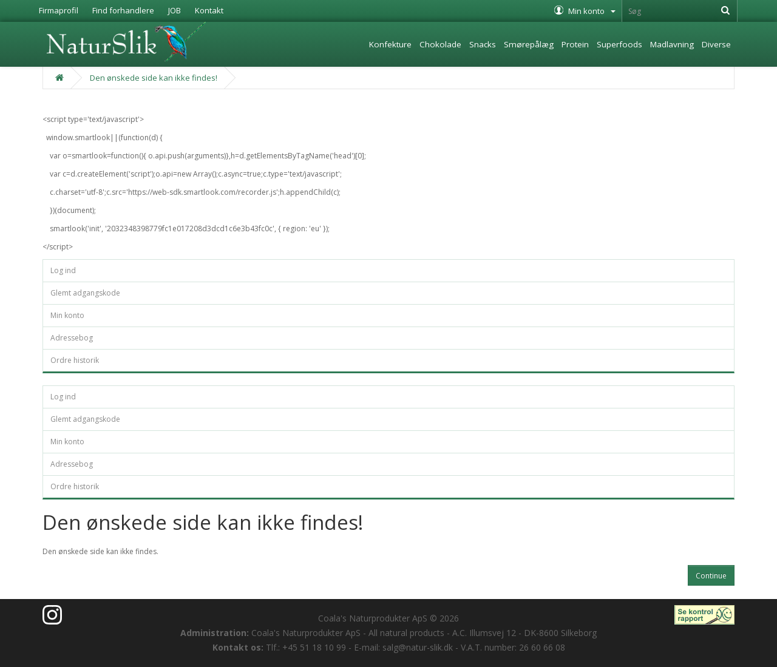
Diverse (716, 44)
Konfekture (390, 44)
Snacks (482, 44)
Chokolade (440, 44)
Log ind (63, 270)
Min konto (67, 315)
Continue (711, 576)
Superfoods (619, 44)
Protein (575, 44)
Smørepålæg (529, 44)
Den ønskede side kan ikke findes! (153, 77)
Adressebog (71, 338)
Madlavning (672, 44)
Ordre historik (74, 360)
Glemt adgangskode (85, 293)
